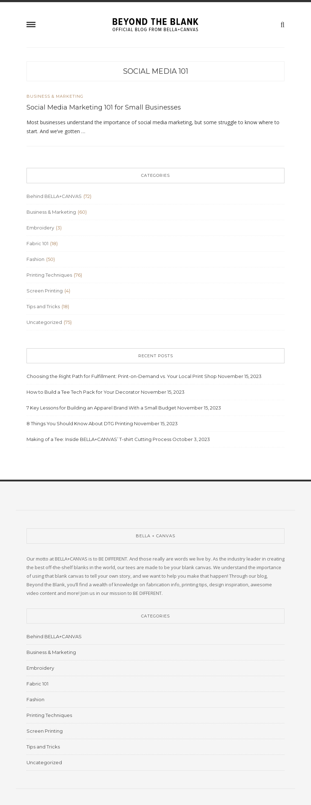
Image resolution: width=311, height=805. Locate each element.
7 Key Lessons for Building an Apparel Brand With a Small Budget (101, 408)
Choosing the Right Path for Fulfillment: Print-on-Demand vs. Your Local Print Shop (122, 376)
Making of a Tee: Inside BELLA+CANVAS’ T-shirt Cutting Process (99, 439)
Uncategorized (44, 322)
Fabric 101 (37, 243)
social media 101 (155, 71)
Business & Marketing (55, 96)
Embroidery (40, 228)
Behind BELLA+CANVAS (54, 196)
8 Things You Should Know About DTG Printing (80, 423)
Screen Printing (45, 291)
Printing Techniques (49, 275)
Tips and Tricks (43, 306)
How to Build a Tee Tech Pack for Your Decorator (83, 392)
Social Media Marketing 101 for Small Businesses (104, 107)
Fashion (35, 259)
